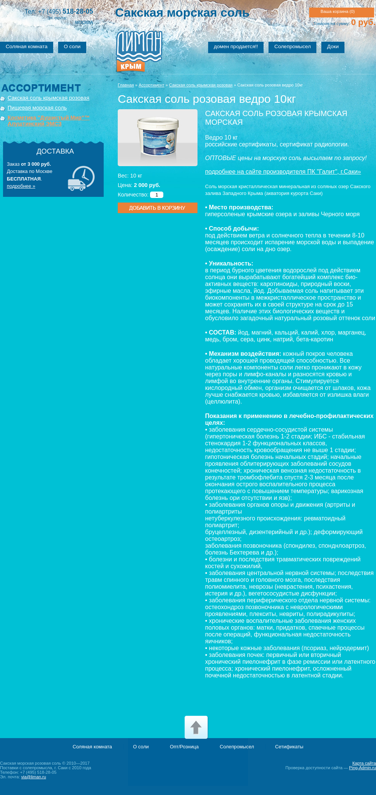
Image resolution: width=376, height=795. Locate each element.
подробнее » (21, 186)
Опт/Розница (184, 746)
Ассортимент (151, 85)
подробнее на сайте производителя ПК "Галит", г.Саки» (283, 171)
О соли (72, 46)
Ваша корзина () (338, 11)
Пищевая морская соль (37, 108)
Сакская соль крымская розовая (48, 98)
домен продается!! (236, 46)
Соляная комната (26, 46)
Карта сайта (364, 763)
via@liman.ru (80, 18)
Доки (332, 46)
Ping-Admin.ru (362, 767)
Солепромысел (292, 46)
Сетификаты (289, 746)
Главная (126, 85)
